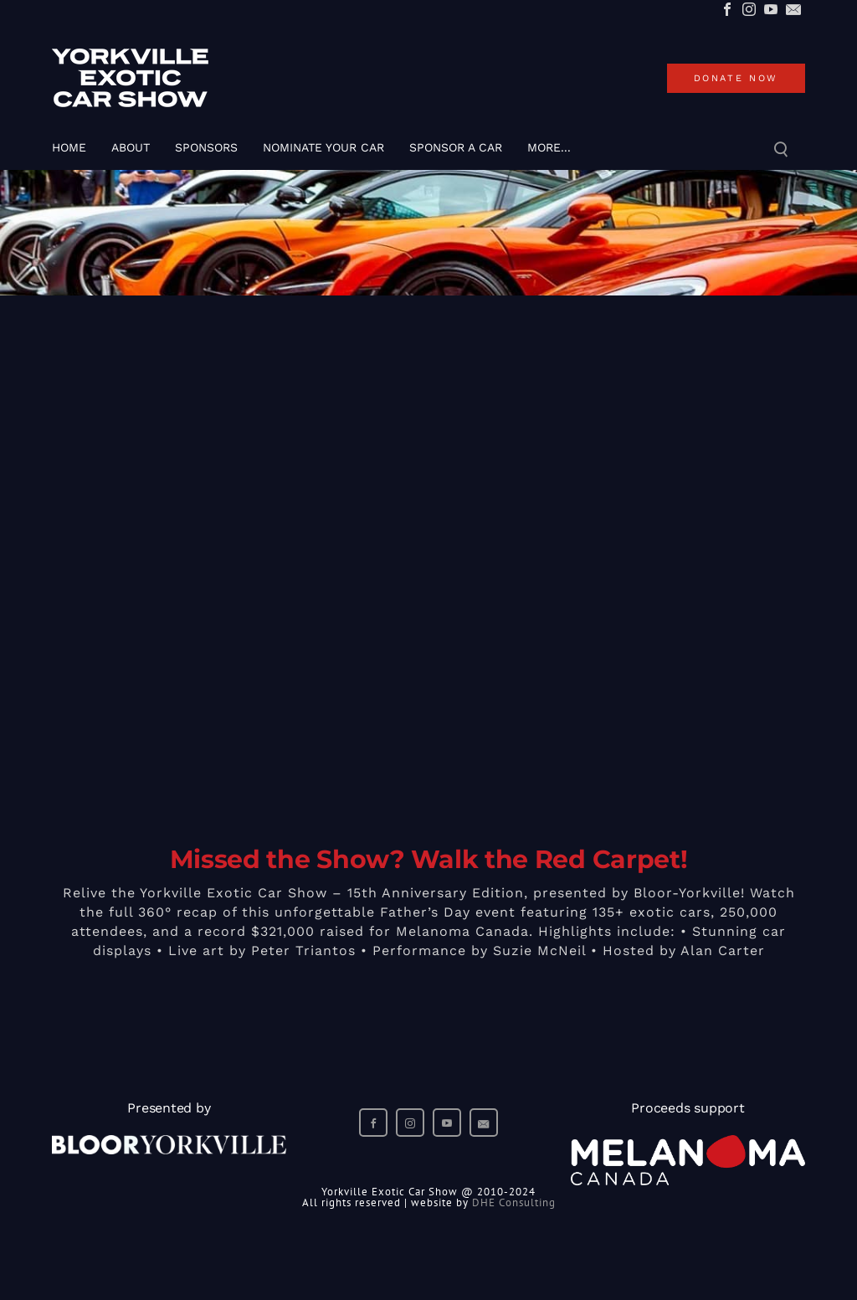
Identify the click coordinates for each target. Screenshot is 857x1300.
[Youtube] (770, 10)
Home (69, 147)
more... (549, 147)
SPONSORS (206, 147)
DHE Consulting (514, 1202)
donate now (736, 78)
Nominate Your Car (323, 147)
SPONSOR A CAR (455, 147)
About (130, 147)
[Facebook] (727, 10)
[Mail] (793, 10)
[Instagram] (749, 10)
